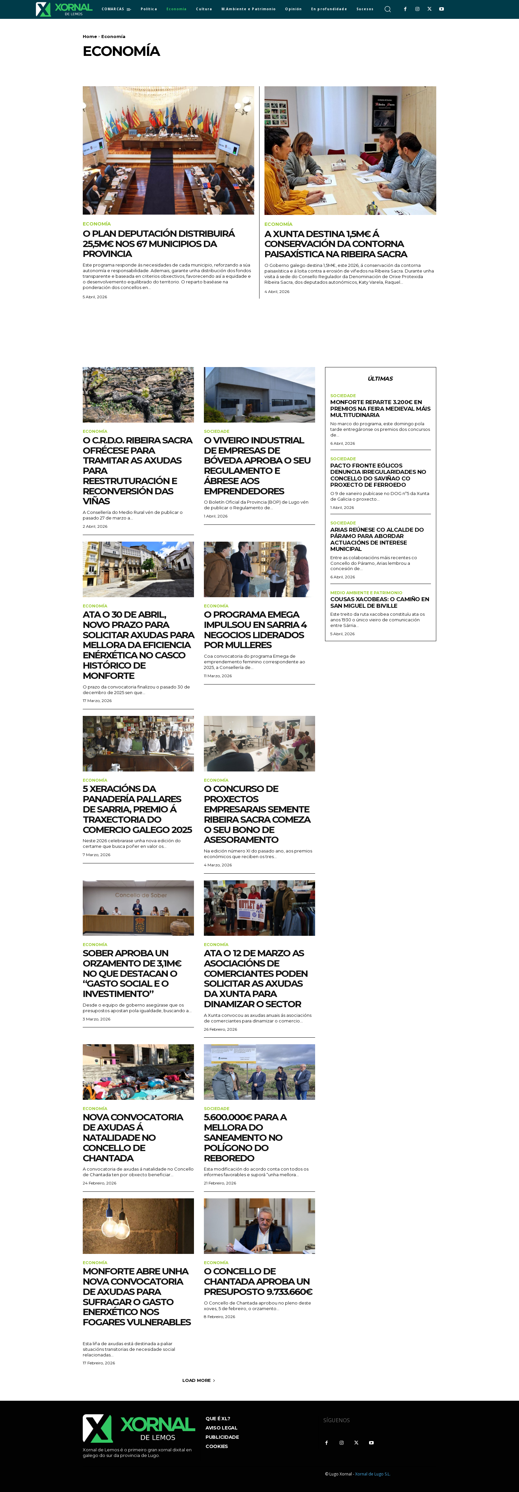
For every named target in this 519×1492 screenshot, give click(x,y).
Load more (198, 1380)
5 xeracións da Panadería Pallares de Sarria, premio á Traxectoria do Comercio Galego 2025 (137, 809)
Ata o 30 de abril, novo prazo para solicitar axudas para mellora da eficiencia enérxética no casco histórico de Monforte (138, 645)
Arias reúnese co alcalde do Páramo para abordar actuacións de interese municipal (377, 539)
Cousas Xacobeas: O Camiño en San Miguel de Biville (379, 602)
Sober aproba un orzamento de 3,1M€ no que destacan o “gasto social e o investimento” (132, 973)
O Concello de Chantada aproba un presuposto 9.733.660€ (258, 1281)
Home (90, 36)
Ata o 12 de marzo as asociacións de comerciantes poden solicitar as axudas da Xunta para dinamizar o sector (255, 978)
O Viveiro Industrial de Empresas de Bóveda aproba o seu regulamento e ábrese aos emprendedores (257, 466)
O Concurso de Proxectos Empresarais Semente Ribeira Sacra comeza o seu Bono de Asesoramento (257, 814)
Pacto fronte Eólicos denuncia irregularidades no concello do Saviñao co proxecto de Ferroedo (378, 475)
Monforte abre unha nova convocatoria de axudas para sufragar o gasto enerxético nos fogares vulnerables (137, 1301)
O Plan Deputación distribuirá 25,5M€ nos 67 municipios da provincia (158, 244)
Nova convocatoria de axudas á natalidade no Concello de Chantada (133, 1137)
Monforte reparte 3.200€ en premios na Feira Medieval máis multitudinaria (380, 408)
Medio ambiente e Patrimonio (366, 593)
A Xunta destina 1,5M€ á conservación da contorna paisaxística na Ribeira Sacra (335, 244)
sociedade (216, 431)
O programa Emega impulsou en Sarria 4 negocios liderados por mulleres (255, 629)
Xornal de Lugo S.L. (373, 1474)
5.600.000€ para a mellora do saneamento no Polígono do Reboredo (245, 1137)
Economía (97, 224)
